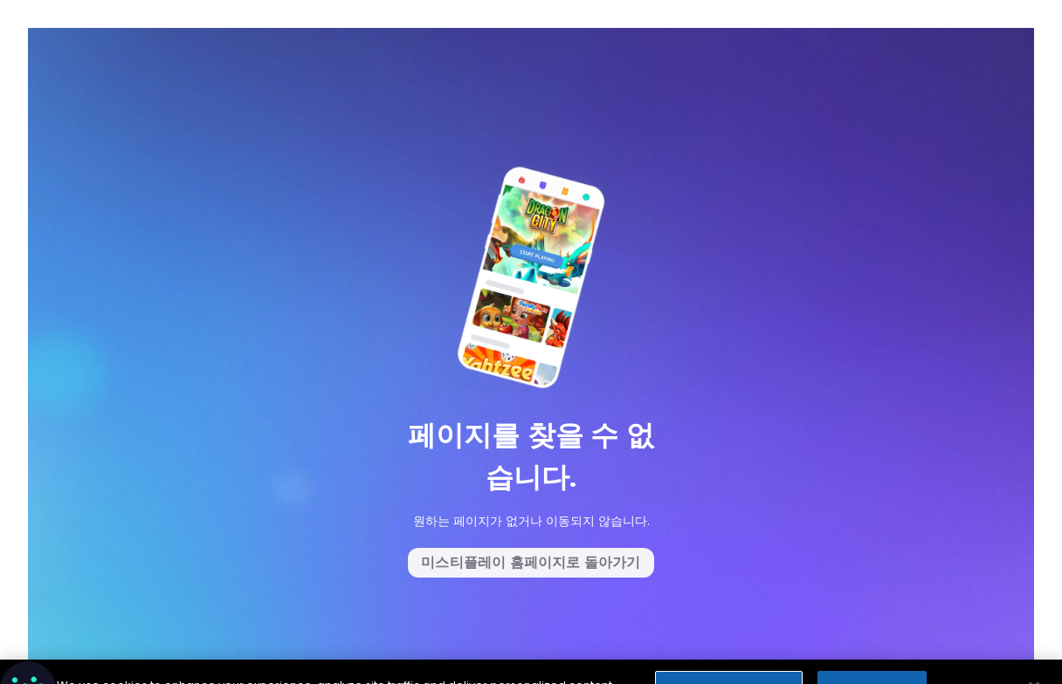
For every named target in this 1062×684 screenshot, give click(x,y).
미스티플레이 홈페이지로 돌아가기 (530, 562)
